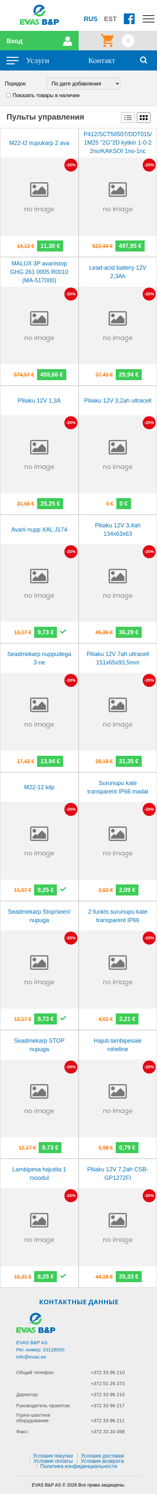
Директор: (27, 1394)
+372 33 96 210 (108, 1372)
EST (110, 18)
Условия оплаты (52, 1461)
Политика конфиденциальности (78, 1466)
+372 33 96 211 (108, 1420)
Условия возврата (102, 1461)
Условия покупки (53, 1455)
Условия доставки (102, 1455)
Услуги (37, 60)
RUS (91, 18)
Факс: (22, 1431)
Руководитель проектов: (43, 1405)
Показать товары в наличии (46, 95)
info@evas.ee (31, 1356)
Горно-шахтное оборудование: (33, 1417)
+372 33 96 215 (108, 1394)
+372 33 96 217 (108, 1405)
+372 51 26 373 (108, 1383)
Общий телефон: (35, 1372)
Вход (14, 41)
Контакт (101, 60)
